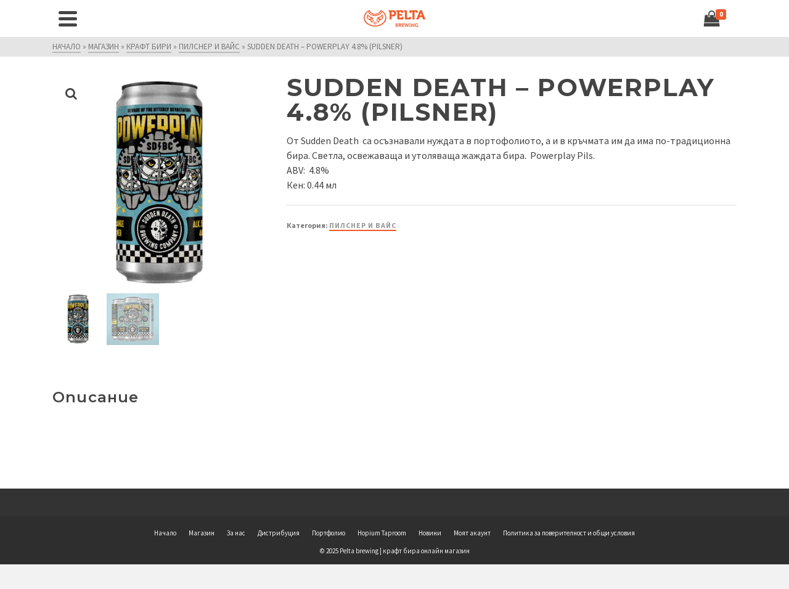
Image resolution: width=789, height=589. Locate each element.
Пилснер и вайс (362, 225)
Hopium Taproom (382, 533)
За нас (236, 533)
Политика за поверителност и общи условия (569, 533)
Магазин (202, 533)
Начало (165, 533)
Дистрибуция (279, 533)
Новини (430, 533)
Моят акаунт (472, 533)
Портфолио (328, 533)
